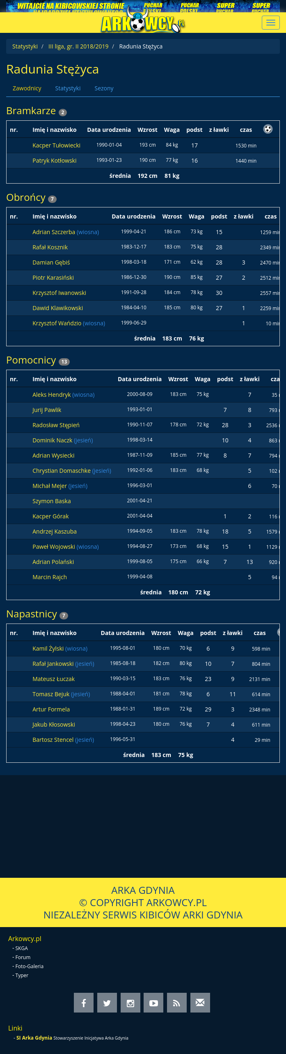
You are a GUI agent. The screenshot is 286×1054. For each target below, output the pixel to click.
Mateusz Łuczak (53, 679)
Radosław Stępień (56, 425)
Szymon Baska (51, 501)
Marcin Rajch (49, 577)
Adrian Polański (53, 562)
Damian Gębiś (51, 262)
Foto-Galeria (30, 966)
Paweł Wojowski (54, 546)
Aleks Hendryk (52, 394)
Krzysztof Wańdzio (57, 323)
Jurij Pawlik (46, 410)
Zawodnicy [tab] (27, 88)
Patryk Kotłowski (54, 160)
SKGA (22, 948)
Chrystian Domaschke (62, 470)
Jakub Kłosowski (53, 724)
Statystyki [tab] (67, 88)
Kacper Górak (50, 516)
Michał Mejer (50, 486)
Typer (22, 975)
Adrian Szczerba (54, 232)
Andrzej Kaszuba (54, 531)
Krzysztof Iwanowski (59, 293)
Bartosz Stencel (53, 739)
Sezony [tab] (103, 88)
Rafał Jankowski (53, 663)
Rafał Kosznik (50, 247)
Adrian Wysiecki (53, 455)
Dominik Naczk (53, 440)
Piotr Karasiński (53, 277)
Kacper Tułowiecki (56, 145)
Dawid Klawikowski (57, 308)
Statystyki (25, 46)
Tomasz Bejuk (51, 694)
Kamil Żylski (48, 648)
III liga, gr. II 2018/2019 (78, 46)
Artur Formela (51, 709)
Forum (23, 957)
